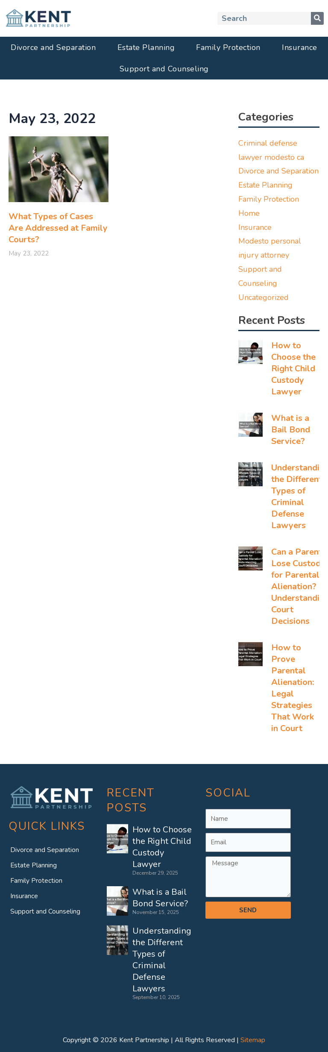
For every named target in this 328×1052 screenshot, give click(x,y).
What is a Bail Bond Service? (290, 429)
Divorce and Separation (53, 47)
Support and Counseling (164, 69)
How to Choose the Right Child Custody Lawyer (293, 368)
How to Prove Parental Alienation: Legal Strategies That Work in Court (292, 688)
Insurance (299, 47)
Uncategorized (263, 297)
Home (249, 213)
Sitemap (252, 1040)
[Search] (317, 18)
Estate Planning (146, 47)
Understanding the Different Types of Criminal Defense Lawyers (161, 959)
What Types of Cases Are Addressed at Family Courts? (58, 228)
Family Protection (228, 47)
